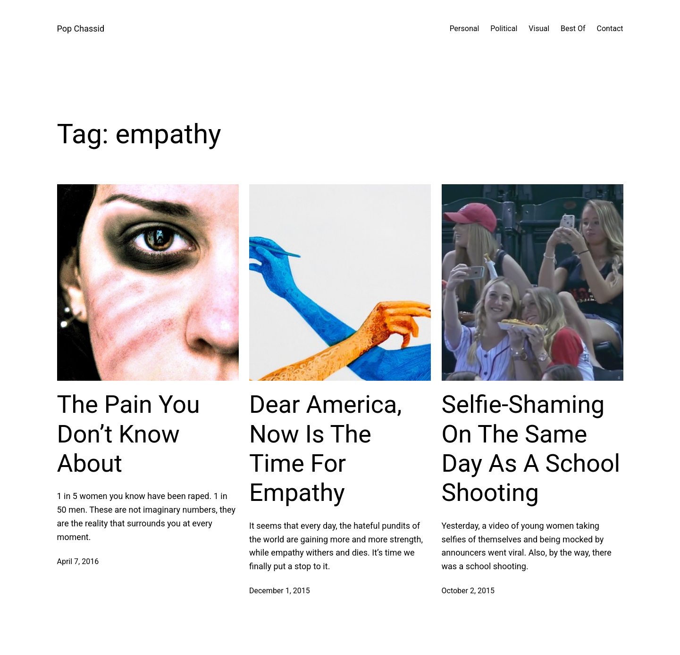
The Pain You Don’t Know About (128, 434)
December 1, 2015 (279, 590)
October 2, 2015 (468, 590)
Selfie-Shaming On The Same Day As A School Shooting (531, 448)
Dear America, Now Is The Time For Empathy (325, 448)
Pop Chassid (81, 28)
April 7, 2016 (78, 561)
